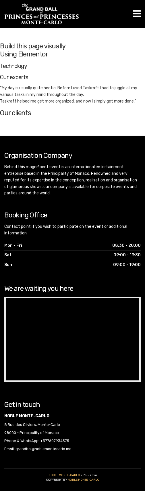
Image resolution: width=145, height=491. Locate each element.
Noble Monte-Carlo (64, 475)
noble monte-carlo (83, 479)
